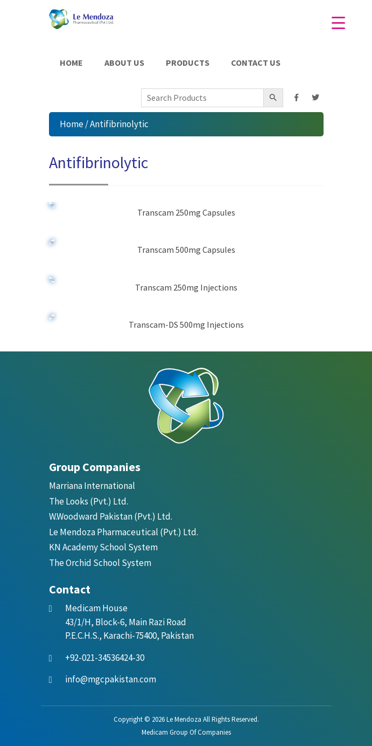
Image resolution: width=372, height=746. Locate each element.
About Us (124, 62)
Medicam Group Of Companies (186, 732)
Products (187, 62)
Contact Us (255, 62)
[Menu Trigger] (338, 23)
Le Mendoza (183, 719)
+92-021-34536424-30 (104, 658)
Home (71, 62)
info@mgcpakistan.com (110, 679)
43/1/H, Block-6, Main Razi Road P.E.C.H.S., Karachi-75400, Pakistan (129, 621)
